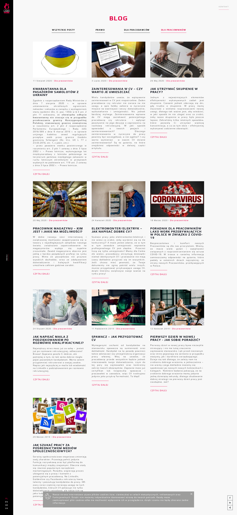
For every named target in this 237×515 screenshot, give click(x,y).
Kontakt (224, 7)
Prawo (100, 30)
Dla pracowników (173, 30)
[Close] (191, 493)
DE (6, 505)
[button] (230, 507)
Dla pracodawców (137, 30)
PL (6, 498)
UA (6, 508)
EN (6, 502)
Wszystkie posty (63, 30)
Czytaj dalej (41, 174)
